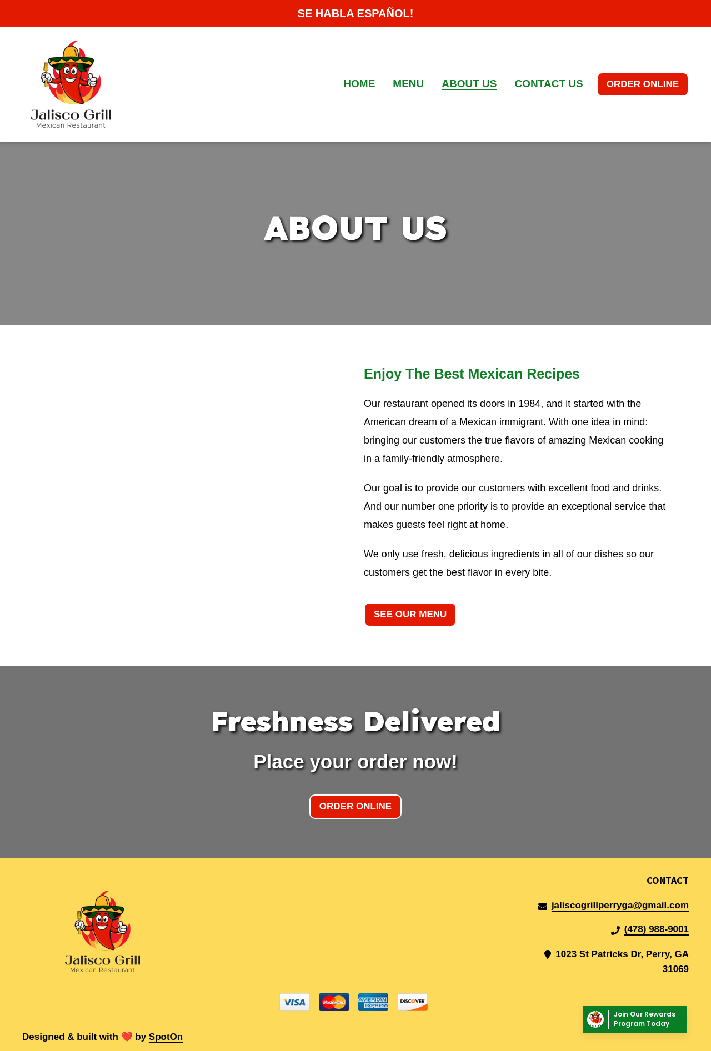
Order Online (643, 84)
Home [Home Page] (359, 83)
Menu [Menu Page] (408, 83)
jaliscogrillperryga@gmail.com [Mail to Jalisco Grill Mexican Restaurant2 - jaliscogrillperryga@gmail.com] (620, 905)
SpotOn (166, 1037)
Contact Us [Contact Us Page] (549, 83)
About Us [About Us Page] (469, 83)
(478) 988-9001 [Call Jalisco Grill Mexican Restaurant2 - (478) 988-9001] (656, 929)
